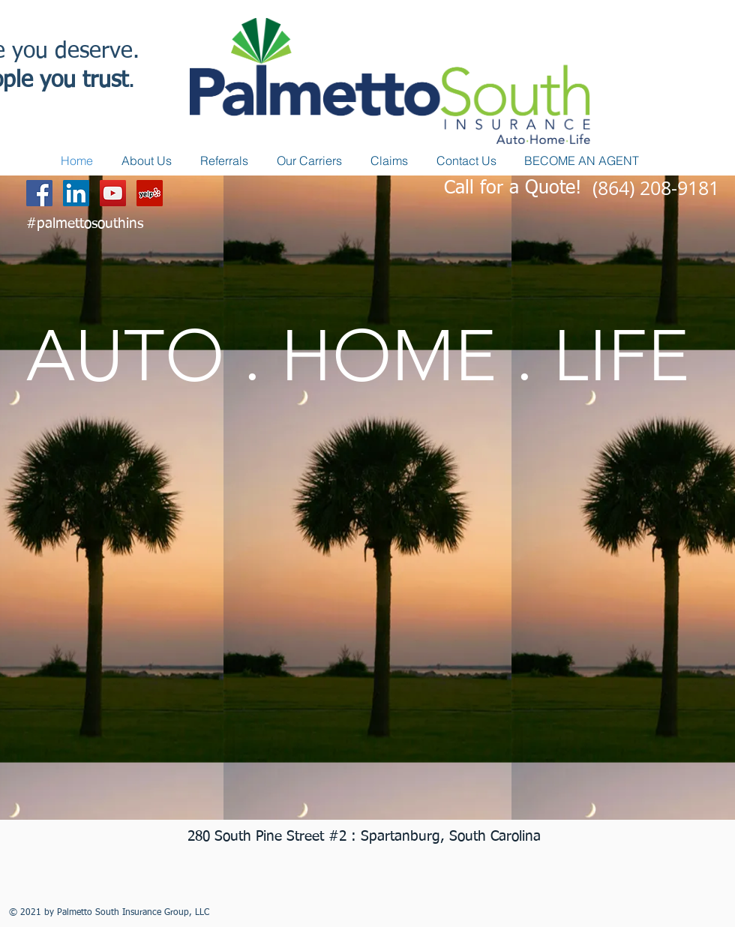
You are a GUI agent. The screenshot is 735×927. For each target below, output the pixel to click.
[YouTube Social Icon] (113, 193)
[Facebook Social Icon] (39, 193)
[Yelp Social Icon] (149, 193)
